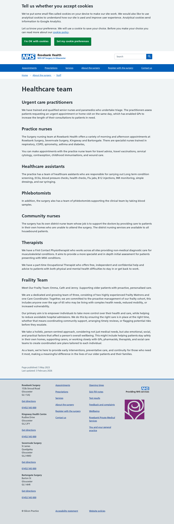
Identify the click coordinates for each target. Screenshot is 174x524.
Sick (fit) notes (96, 391)
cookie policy (61, 32)
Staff (58, 75)
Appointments (29, 68)
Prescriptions (51, 68)
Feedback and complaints (102, 404)
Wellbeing (94, 411)
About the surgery (90, 68)
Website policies (97, 511)
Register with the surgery (120, 68)
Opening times (96, 385)
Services (69, 68)
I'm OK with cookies (36, 41)
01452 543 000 (29, 407)
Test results (94, 398)
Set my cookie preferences (73, 41)
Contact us (146, 68)
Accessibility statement (66, 511)
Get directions (29, 401)
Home (25, 75)
